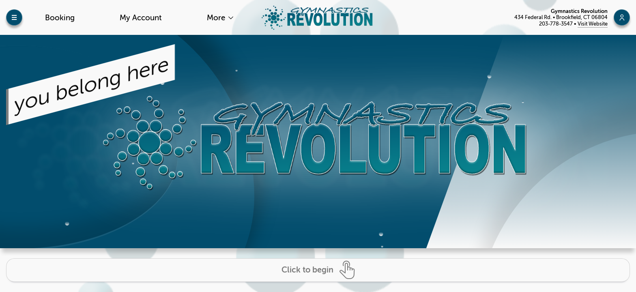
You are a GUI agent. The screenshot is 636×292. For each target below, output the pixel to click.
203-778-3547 (556, 24)
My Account (141, 17)
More (217, 17)
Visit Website (593, 24)
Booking (60, 17)
